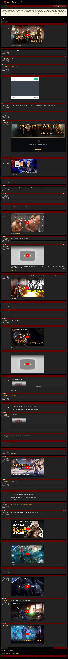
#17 (65, 273)
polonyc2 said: (14, 377)
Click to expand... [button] (38, 385)
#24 (65, 392)
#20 (65, 317)
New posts (10, 6)
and (15, 45)
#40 (65, 622)
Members (16, 6)
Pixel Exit (28, 657)
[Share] (64, 24)
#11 (65, 185)
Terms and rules (54, 655)
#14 (65, 211)
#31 (65, 478)
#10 (65, 177)
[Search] (63, 6)
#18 (65, 301)
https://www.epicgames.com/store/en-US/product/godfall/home (22, 504)
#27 (65, 432)
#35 (65, 517)
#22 (65, 350)
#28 (65, 440)
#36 (65, 540)
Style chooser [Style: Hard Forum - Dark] (4, 655)
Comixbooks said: (14, 195)
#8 (65, 119)
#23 (65, 375)
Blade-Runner (4, 19)
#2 (65, 48)
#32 (65, 490)
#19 (65, 309)
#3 (65, 56)
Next (6, 21)
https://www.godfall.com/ (15, 153)
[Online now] (1, 65)
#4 (65, 64)
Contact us (49, 655)
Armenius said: (14, 66)
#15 (65, 236)
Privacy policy (60, 655)
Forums (4, 6)
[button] (13, 6)
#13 (65, 203)
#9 (65, 157)
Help (63, 655)
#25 (65, 402)
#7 (65, 110)
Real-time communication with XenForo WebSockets (37, 657)
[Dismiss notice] (65, 10)
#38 (65, 575)
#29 (65, 448)
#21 (65, 325)
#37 (65, 567)
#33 (65, 502)
